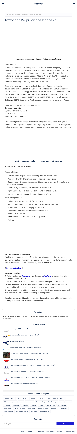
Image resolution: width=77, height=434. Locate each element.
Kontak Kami (50, 431)
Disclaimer (60, 431)
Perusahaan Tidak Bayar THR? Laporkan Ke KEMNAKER (29, 353)
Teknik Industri (8, 408)
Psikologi (33, 405)
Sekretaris (41, 405)
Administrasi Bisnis (9, 398)
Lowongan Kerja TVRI (17, 341)
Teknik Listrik (54, 408)
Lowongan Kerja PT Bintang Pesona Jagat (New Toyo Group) (32, 365)
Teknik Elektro (62, 405)
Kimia (61, 402)
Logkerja (38, 3)
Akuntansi (33, 398)
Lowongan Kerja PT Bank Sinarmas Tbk (24, 383)
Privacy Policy (70, 431)
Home (23, 431)
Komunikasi (7, 405)
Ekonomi (55, 398)
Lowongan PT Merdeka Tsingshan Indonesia (26, 329)
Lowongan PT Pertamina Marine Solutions (25, 347)
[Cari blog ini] (29, 423)
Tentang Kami (39, 431)
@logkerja (47, 276)
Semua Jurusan (51, 405)
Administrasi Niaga (22, 398)
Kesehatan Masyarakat (42, 402)
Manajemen (16, 405)
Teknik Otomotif (8, 412)
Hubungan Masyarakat (10, 402)
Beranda (7, 15)
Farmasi (62, 398)
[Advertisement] (38, 41)
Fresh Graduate (15, 15)
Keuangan (54, 402)
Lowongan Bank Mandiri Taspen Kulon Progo (26, 335)
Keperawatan (29, 402)
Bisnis (48, 398)
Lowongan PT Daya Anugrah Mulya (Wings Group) (28, 359)
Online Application (13, 268)
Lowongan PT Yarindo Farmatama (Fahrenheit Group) (30, 377)
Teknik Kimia (31, 408)
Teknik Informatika (20, 408)
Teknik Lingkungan (42, 408)
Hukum (21, 402)
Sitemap (30, 431)
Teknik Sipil (33, 412)
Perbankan (25, 405)
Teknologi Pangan (44, 412)
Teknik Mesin (64, 408)
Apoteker (41, 398)
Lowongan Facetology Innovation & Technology (27, 371)
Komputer (68, 402)
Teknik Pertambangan (22, 412)
